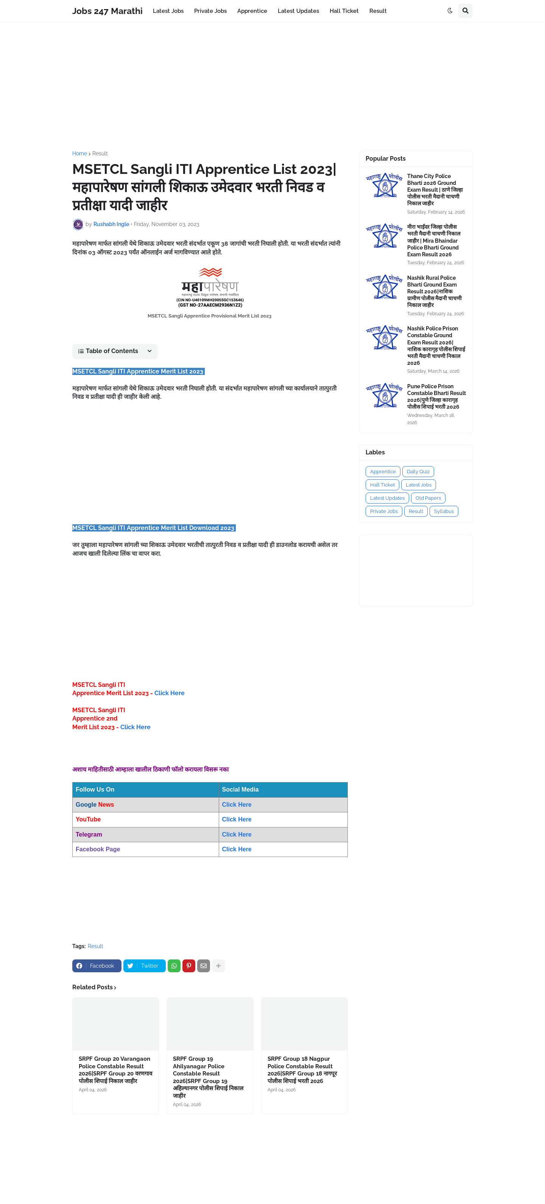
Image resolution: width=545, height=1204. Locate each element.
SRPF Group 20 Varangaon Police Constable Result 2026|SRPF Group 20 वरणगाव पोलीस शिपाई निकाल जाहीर (115, 1070)
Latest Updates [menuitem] (298, 11)
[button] (450, 11)
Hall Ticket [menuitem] (344, 11)
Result (100, 153)
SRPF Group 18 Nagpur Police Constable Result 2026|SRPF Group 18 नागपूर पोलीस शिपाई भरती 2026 (302, 1070)
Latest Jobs (418, 485)
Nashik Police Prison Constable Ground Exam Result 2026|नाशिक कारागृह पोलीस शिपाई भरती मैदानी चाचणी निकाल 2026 (436, 345)
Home (79, 153)
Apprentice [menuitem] (252, 11)
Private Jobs (384, 511)
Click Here (169, 693)
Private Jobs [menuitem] (210, 11)
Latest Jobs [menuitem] (168, 11)
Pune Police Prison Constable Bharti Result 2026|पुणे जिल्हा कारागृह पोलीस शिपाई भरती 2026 (436, 396)
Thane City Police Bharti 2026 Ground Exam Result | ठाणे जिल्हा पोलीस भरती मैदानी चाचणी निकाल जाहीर (435, 190)
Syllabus (444, 511)
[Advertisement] (272, 86)
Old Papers (428, 498)
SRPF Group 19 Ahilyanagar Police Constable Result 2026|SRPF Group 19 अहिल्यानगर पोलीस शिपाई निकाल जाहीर (208, 1077)
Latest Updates (387, 498)
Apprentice (383, 471)
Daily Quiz (418, 471)
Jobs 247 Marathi (107, 11)
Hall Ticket (382, 485)
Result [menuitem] (378, 11)
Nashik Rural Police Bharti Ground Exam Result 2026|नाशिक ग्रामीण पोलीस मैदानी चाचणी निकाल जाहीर (434, 291)
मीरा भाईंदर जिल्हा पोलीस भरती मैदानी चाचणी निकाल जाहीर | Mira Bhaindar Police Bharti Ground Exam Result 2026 (433, 240)
